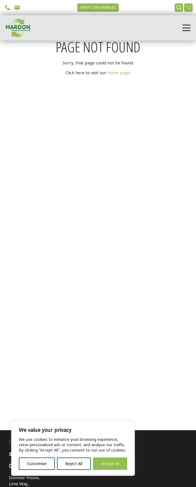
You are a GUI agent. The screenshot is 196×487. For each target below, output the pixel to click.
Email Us (17, 7)
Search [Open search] (179, 7)
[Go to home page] (16, 27)
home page (119, 73)
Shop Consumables (98, 7)
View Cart (188, 7)
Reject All (73, 463)
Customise (37, 463)
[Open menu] (186, 27)
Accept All (110, 463)
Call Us (7, 7)
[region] (73, 448)
